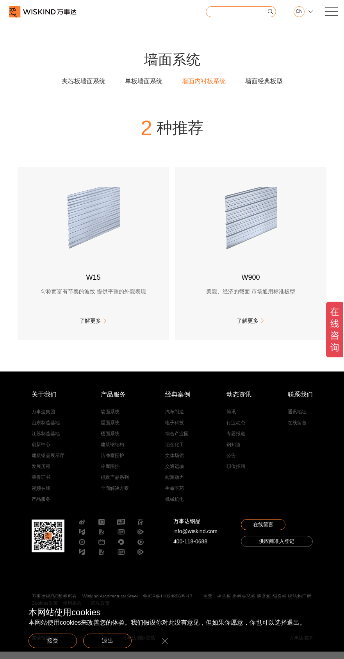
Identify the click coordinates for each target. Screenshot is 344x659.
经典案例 (177, 401)
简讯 (231, 418)
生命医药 (174, 495)
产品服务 (41, 506)
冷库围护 (110, 473)
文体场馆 (174, 462)
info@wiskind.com (195, 538)
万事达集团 (43, 418)
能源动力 (174, 484)
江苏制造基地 (46, 440)
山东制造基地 (46, 429)
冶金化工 (174, 451)
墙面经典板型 (264, 81)
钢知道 (233, 451)
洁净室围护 (112, 462)
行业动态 (235, 429)
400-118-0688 (190, 548)
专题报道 (235, 440)
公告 (231, 462)
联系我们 (300, 401)
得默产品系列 (115, 484)
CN (296, 11)
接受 (56, 640)
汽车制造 (174, 418)
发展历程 (41, 473)
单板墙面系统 (143, 81)
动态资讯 (238, 401)
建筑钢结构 (112, 451)
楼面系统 (110, 440)
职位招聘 (235, 473)
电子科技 (174, 429)
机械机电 (174, 506)
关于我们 (44, 401)
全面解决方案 (115, 495)
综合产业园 (177, 440)
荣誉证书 (41, 484)
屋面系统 (110, 429)
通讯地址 (297, 418)
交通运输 (174, 473)
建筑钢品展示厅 (48, 462)
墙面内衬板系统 (204, 81)
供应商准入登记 (277, 551)
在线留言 (297, 429)
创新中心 (41, 451)
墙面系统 (110, 418)
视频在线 (41, 495)
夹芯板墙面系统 (83, 81)
